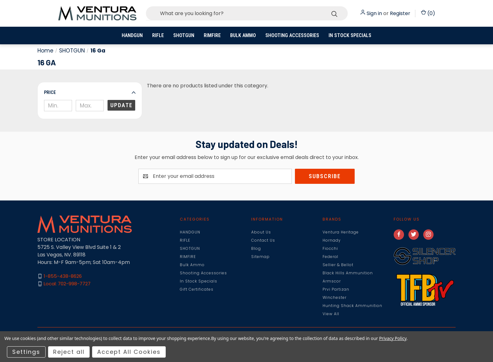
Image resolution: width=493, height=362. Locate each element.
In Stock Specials (350, 35)
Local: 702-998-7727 (67, 283)
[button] (90, 92)
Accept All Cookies (129, 352)
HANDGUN (132, 35)
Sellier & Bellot (338, 264)
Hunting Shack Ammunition (352, 305)
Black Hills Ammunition (348, 273)
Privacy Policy (393, 338)
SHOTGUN (183, 35)
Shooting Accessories (292, 35)
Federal (330, 256)
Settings (26, 352)
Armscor (332, 281)
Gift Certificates (196, 289)
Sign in (374, 13)
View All (331, 313)
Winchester (334, 297)
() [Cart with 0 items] (428, 13)
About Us (261, 232)
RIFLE (158, 35)
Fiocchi (330, 248)
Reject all (69, 352)
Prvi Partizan (336, 289)
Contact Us (263, 240)
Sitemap (260, 256)
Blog (256, 248)
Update (121, 105)
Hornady (332, 240)
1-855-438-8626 (63, 276)
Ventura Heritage (341, 232)
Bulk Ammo (243, 35)
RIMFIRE (212, 35)
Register (400, 13)
